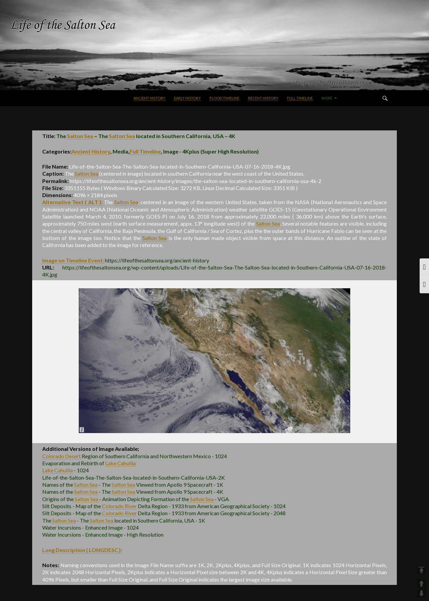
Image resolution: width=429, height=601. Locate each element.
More (326, 98)
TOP (421, 570)
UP (421, 583)
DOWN (421, 593)
